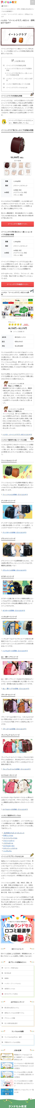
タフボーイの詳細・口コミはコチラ (14, 610)
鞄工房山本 (8, 973)
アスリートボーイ (8, 840)
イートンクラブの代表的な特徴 (16, 65)
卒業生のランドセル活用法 (12, 1042)
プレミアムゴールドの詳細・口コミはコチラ (17, 769)
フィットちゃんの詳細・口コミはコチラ (15, 494)
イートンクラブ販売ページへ (17, 224)
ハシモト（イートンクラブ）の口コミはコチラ (17, 434)
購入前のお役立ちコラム (12, 1007)
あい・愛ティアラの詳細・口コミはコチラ (16, 688)
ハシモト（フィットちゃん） (13, 983)
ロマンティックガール (10, 848)
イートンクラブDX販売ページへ (17, 284)
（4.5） (26, 324)
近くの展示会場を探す (11, 1023)
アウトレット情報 (10, 1018)
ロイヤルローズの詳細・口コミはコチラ (15, 809)
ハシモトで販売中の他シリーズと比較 (18, 84)
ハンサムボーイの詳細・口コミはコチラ (15, 651)
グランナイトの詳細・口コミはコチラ (14, 570)
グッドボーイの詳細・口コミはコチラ (14, 532)
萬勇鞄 (6, 978)
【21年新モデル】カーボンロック (13, 833)
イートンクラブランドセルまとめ (16, 87)
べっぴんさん (7, 851)
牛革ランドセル (8, 835)
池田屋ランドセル (10, 988)
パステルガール (8, 843)
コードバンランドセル (10, 838)
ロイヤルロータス (8, 846)
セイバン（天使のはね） (12, 968)
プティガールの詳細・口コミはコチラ (14, 729)
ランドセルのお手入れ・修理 (13, 1037)
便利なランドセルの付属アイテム (14, 1013)
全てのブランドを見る (11, 994)
